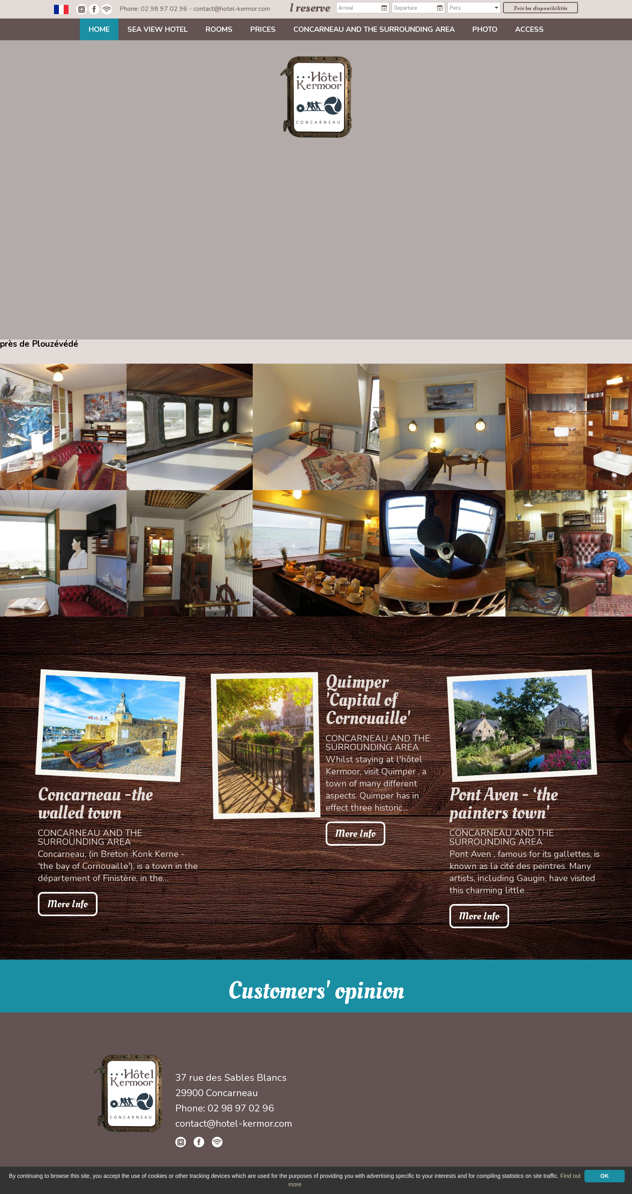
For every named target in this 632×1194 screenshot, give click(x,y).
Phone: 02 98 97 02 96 (154, 8)
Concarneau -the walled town (95, 804)
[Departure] (418, 7)
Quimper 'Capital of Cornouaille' (368, 700)
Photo (484, 29)
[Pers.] (474, 7)
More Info (68, 904)
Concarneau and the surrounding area (374, 29)
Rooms (219, 29)
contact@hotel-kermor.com (231, 8)
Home (99, 29)
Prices (263, 29)
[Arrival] (362, 7)
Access (529, 29)
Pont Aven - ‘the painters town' (503, 804)
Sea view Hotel (157, 29)
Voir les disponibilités (541, 8)
